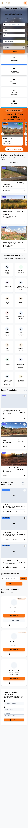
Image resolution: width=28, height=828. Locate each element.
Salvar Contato (14, 625)
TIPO (4, 27)
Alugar (21, 18)
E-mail (6, 707)
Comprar (14, 18)
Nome (6, 701)
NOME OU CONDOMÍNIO (8, 21)
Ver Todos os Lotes (14, 149)
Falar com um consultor (14, 584)
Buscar (14, 52)
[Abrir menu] (25, 3)
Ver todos (14, 162)
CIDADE (4, 39)
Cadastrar (14, 720)
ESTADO (5, 33)
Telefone (7, 713)
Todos (7, 18)
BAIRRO (4, 44)
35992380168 (14, 620)
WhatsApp (14, 616)
